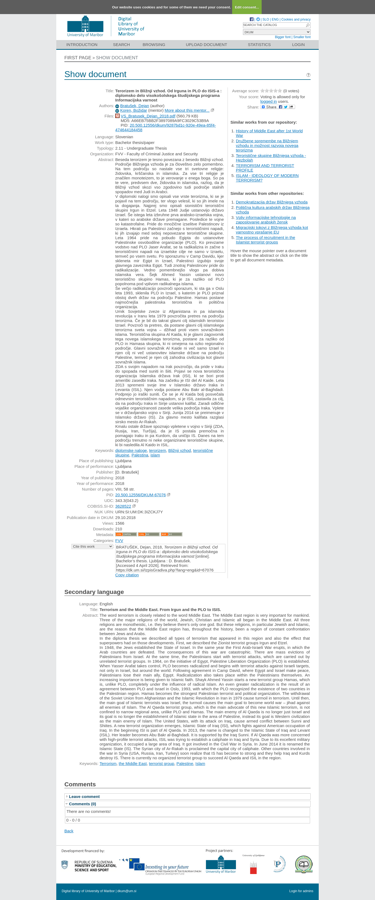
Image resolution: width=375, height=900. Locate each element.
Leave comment (84, 796)
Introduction (81, 44)
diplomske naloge (131, 450)
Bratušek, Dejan (134, 105)
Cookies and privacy (296, 19)
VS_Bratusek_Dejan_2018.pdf (148, 116)
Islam (200, 763)
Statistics (259, 44)
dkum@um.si (126, 891)
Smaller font (302, 37)
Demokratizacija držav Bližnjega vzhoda (272, 202)
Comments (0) (82, 804)
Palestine (184, 763)
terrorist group (161, 763)
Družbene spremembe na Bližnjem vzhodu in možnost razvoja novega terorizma (267, 145)
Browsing (154, 44)
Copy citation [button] (127, 575)
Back (68, 831)
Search (121, 44)
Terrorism (108, 763)
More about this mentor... (187, 110)
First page (77, 57)
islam (155, 455)
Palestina (139, 455)
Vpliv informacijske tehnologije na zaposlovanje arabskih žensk (266, 219)
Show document (117, 57)
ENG (275, 19)
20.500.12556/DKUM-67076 (140, 494)
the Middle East (133, 763)
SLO (265, 19)
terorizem (157, 450)
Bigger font (283, 37)
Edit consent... (247, 7)
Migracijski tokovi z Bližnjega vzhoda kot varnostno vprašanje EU (272, 229)
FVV (119, 540)
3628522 (123, 506)
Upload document (206, 44)
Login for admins (301, 891)
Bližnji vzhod (179, 450)
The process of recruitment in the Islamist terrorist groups (265, 239)
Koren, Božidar (133, 110)
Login (298, 44)
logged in (268, 101)
